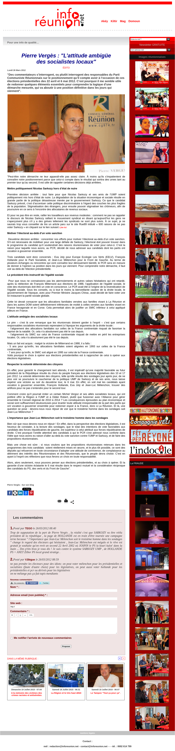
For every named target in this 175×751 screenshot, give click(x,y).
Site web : (16, 603)
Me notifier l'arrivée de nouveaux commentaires (42, 638)
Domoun (134, 21)
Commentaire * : (20, 611)
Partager (73, 502)
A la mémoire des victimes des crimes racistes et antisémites (26, 694)
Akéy (105, 21)
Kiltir (114, 21)
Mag (123, 21)
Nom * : (14, 587)
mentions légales (87, 733)
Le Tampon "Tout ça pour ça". (105, 693)
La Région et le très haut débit (66, 693)
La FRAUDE (136, 463)
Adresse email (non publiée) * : (29, 595)
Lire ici (64, 227)
